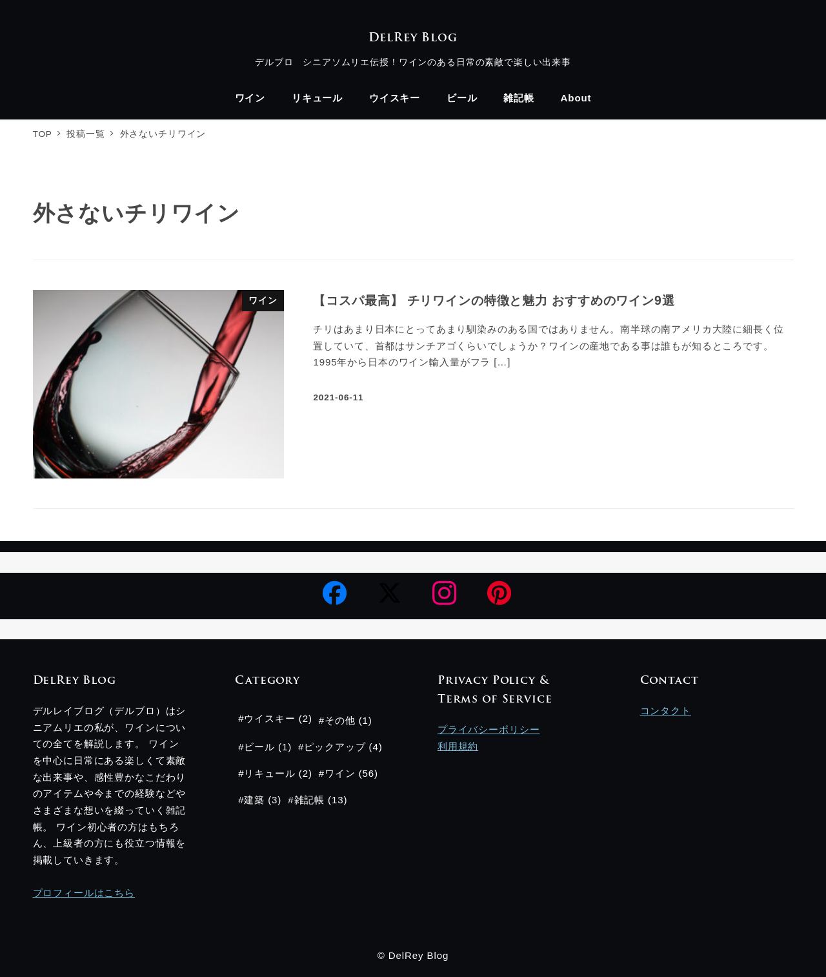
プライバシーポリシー (489, 729)
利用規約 (458, 746)
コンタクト (665, 710)
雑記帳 (309, 799)
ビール (259, 746)
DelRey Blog (412, 38)
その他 (340, 720)
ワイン (340, 773)
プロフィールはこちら (84, 892)
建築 (254, 799)
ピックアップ (334, 746)
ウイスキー (269, 718)
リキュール (269, 773)
